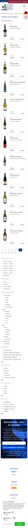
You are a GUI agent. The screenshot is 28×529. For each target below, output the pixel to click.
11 (23, 250)
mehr (3, 309)
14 (9, 252)
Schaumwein (6, 286)
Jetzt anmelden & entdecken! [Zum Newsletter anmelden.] (14, 447)
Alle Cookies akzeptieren (19, 524)
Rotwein (5, 284)
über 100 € (5, 275)
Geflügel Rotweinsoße (9, 406)
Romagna (7, 329)
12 (2, 252)
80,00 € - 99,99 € (7, 273)
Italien (4, 327)
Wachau (7, 343)
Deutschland (6, 295)
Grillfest (5, 411)
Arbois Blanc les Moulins (16, 193)
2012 (4, 391)
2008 (4, 386)
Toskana (7, 334)
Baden (6, 297)
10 (20, 250)
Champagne (8, 316)
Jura (6, 320)
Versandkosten (14, 484)
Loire (6, 323)
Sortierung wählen (7, 20)
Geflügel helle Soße (8, 409)
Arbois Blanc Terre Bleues (16, 212)
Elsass (6, 318)
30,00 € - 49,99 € (7, 268)
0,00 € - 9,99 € (6, 261)
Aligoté (5, 368)
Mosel (6, 300)
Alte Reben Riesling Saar (16, 156)
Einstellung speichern (8, 524)
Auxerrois (5, 370)
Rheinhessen (8, 307)
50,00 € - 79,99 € (7, 270)
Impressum (14, 497)
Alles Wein (4, 13)
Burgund (7, 313)
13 (5, 252)
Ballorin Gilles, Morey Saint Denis (11, 355)
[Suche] (24, 11)
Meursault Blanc (14, 45)
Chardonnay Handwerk (16, 119)
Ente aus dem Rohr (8, 404)
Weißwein (5, 288)
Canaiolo (5, 373)
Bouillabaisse (6, 402)
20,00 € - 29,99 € (7, 266)
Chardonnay (6, 375)
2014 (4, 393)
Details (22, 39)
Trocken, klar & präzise (20, 13)
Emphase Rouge (14, 138)
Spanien (5, 336)
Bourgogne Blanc (14, 63)
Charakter (10, 13)
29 (15, 252)
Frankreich (6, 311)
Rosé (4, 282)
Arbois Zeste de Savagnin (16, 230)
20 (12, 252)
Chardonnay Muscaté (8, 377)
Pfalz (6, 302)
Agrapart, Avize (7, 350)
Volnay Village (13, 26)
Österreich (6, 341)
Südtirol (7, 332)
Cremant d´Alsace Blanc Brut (17, 99)
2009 (4, 388)
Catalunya (7, 339)
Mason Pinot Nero (14, 175)
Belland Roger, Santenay (9, 357)
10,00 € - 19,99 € (7, 263)
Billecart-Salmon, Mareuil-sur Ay (11, 359)
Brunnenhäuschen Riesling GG (17, 82)
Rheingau (7, 304)
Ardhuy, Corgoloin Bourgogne (10, 352)
